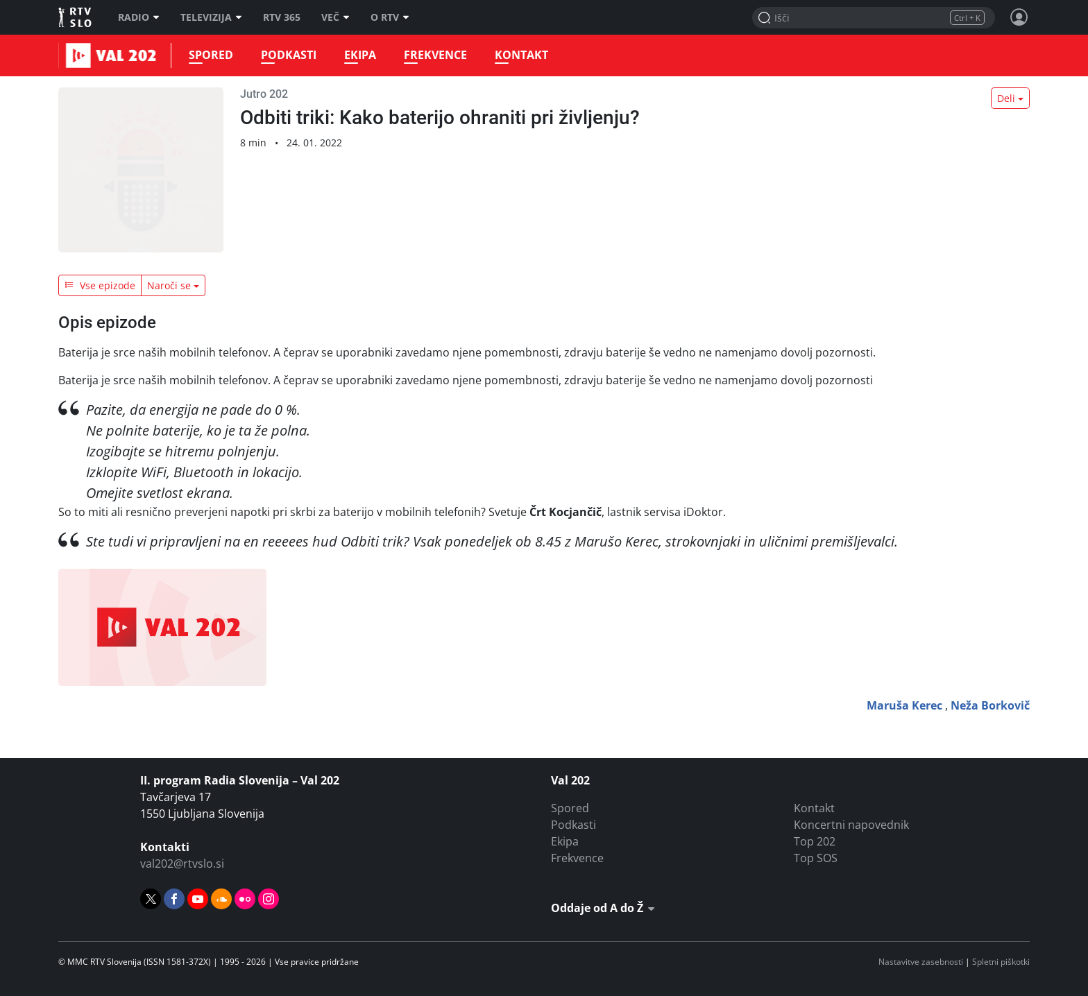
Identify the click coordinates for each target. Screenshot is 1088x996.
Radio (139, 17)
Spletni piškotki (1001, 962)
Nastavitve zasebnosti (920, 962)
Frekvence (433, 55)
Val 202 (75, 55)
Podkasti (286, 55)
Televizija (211, 17)
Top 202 (814, 841)
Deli (1006, 98)
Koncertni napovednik (851, 824)
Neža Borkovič (990, 705)
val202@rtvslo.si (182, 863)
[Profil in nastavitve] (1019, 17)
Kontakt (519, 55)
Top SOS (816, 858)
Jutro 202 (264, 94)
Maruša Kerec (904, 705)
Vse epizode (100, 285)
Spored (209, 55)
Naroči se (169, 285)
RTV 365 (281, 17)
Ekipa (358, 55)
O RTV (390, 17)
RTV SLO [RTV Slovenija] (76, 17)
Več (335, 17)
